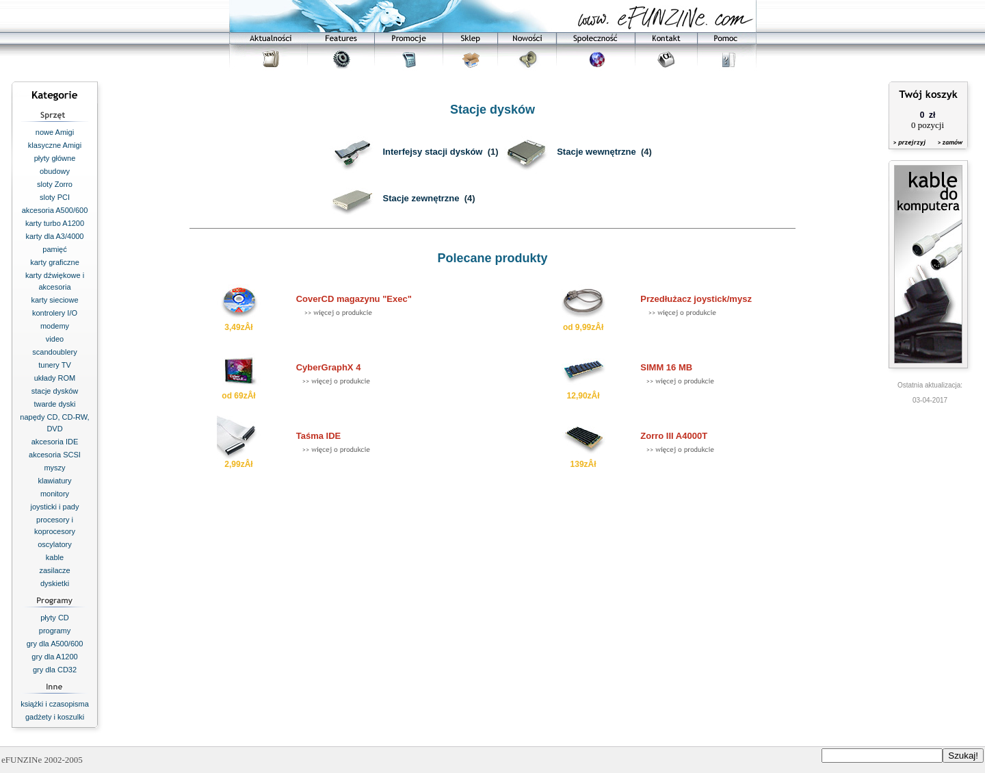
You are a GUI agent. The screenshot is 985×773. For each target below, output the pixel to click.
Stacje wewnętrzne (596, 152)
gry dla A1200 (54, 656)
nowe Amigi (55, 132)
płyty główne (55, 158)
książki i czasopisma (55, 704)
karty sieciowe (54, 300)
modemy (54, 326)
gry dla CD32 (55, 670)
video (55, 339)
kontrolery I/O (54, 313)
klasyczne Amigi (54, 145)
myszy (54, 468)
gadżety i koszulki (54, 717)
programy (54, 630)
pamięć (54, 249)
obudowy (55, 171)
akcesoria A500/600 (55, 210)
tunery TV (54, 365)
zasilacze (54, 570)
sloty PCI (55, 197)
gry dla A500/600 (55, 643)
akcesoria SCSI (55, 455)
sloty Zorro (55, 184)
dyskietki (54, 583)
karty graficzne (54, 262)
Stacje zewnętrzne (420, 198)
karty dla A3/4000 (54, 236)
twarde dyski (54, 404)
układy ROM (55, 378)
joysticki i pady (55, 507)
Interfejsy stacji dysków (432, 152)
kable (55, 557)
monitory (54, 494)
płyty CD (54, 617)
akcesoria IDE (54, 442)
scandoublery (54, 352)
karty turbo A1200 (54, 223)
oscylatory (55, 544)
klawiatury (55, 481)
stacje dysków (54, 391)
